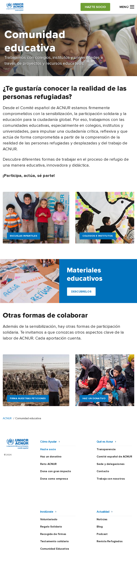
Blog (100, 504)
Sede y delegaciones (111, 464)
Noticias (102, 497)
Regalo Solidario (51, 504)
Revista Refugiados (110, 519)
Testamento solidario (54, 519)
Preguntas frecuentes (68, 571)
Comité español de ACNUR (114, 456)
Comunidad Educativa (54, 526)
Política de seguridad (66, 565)
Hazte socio (48, 449)
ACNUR (7, 418)
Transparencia (106, 449)
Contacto (103, 471)
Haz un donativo (50, 456)
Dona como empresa (54, 478)
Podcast (102, 511)
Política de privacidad (36, 565)
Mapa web (108, 565)
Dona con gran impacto (55, 471)
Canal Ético (91, 565)
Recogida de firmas (53, 511)
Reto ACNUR (48, 464)
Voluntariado (48, 497)
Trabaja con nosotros (111, 478)
